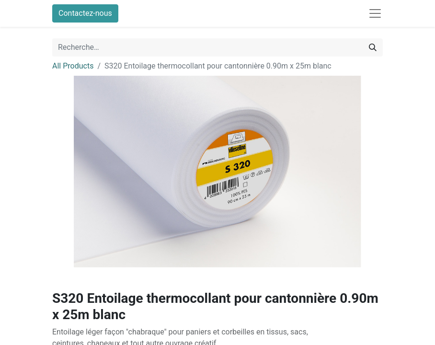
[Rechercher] (373, 47)
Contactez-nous (85, 13)
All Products (72, 65)
